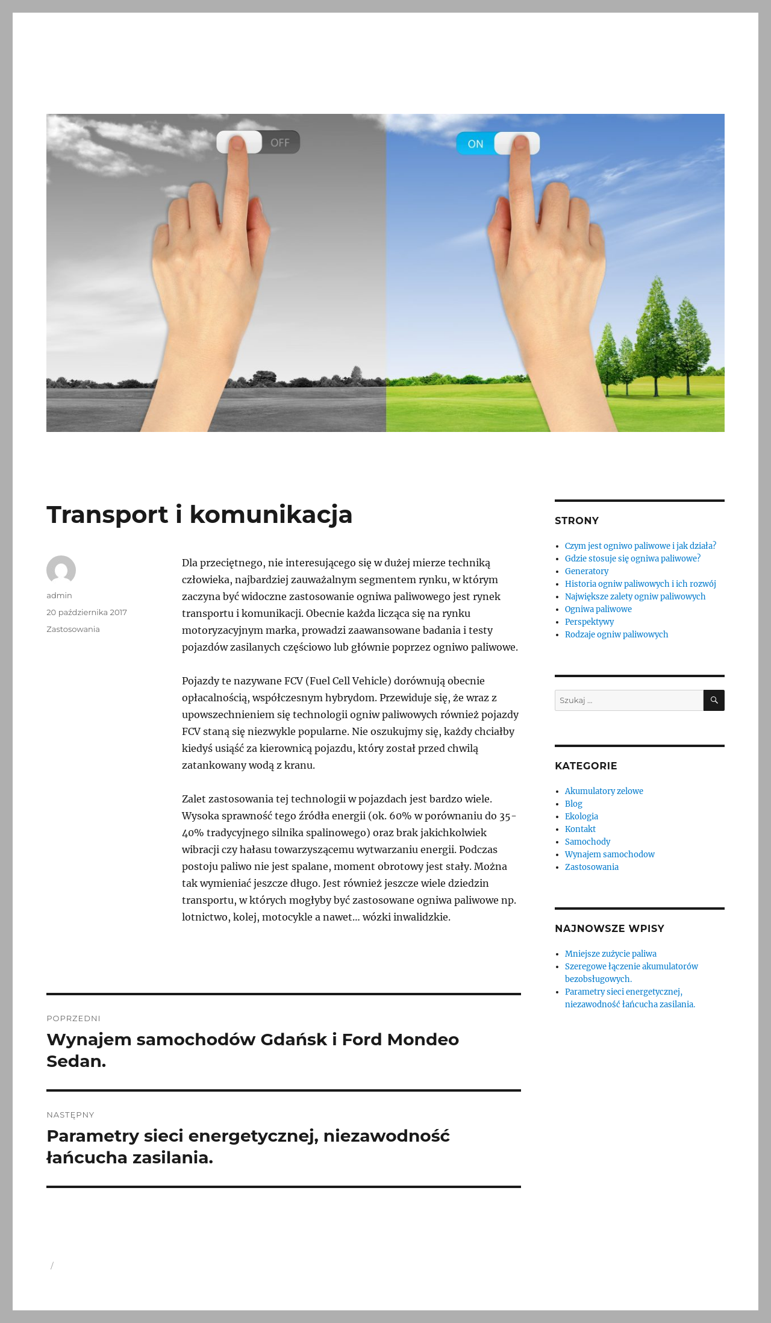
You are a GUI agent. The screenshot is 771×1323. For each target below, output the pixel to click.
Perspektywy (589, 622)
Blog (573, 804)
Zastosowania (73, 629)
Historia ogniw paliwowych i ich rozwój (640, 584)
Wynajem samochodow (610, 854)
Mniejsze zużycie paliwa (611, 954)
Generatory (586, 571)
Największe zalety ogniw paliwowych (635, 597)
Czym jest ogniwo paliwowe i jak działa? (640, 546)
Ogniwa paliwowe (598, 609)
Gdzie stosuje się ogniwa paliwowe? (633, 559)
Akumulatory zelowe (604, 791)
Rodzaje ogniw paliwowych (617, 635)
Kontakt (580, 829)
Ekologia (581, 817)
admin (59, 595)
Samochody (587, 842)
